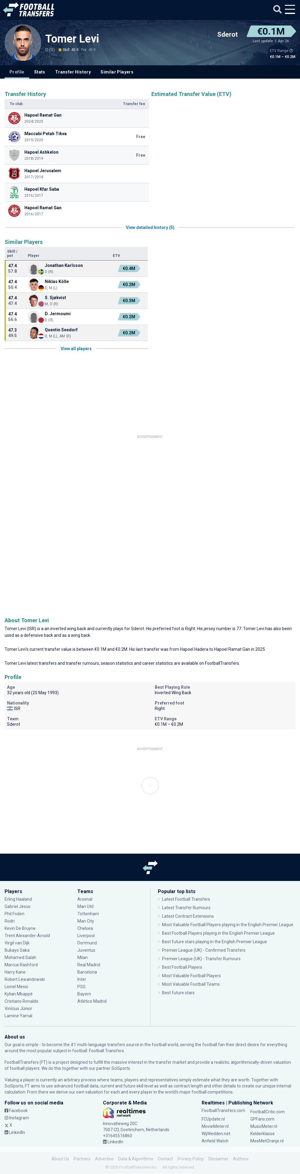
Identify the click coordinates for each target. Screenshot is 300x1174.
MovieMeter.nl (215, 1126)
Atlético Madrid (92, 1001)
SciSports (120, 1068)
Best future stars (178, 992)
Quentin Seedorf (61, 329)
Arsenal (84, 899)
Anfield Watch (215, 1140)
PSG (81, 986)
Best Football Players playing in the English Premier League (218, 933)
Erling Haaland (18, 899)
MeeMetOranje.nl (267, 1140)
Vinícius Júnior (18, 1008)
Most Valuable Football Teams (191, 984)
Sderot (227, 35)
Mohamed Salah (20, 957)
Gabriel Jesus (17, 906)
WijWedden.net (216, 1133)
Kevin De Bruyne (20, 928)
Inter (81, 979)
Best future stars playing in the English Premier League (214, 941)
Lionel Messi (17, 986)
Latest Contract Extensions (188, 916)
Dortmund (87, 942)
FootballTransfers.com (223, 1110)
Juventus (86, 950)
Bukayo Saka (17, 950)
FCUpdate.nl (213, 1119)
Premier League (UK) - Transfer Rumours (201, 958)
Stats (39, 72)
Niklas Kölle (57, 281)
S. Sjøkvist (55, 297)
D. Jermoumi (58, 313)
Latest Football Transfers (186, 899)
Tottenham (88, 913)
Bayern (84, 993)
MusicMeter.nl (263, 1126)
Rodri (10, 921)
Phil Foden (14, 913)
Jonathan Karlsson (64, 265)
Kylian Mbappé (19, 993)
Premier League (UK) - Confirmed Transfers (203, 950)
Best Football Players (182, 967)
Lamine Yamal (18, 1015)
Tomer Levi (72, 38)
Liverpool (86, 935)
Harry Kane (15, 972)
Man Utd (85, 906)
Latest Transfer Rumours (186, 907)
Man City (85, 921)
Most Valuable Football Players (191, 975)
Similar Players (117, 72)
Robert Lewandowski (25, 979)
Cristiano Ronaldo (21, 1001)
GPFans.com (262, 1119)
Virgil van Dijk (17, 942)
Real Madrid (88, 964)
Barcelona (87, 972)
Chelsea (85, 928)
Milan (82, 957)
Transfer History (73, 72)
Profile (16, 72)
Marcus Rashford (21, 964)
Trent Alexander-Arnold (28, 935)
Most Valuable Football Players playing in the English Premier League (227, 924)
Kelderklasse (262, 1133)
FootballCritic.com (267, 1111)
